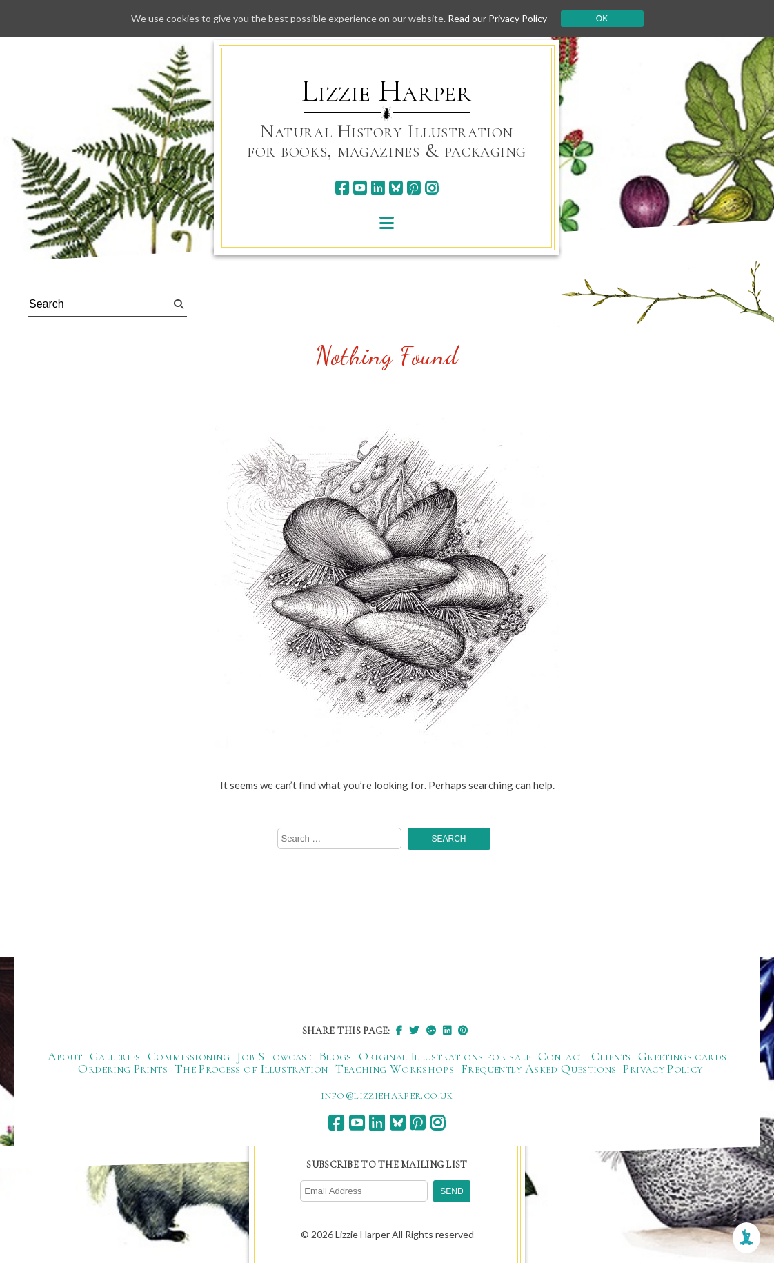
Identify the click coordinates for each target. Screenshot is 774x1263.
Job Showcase (274, 1056)
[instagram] (431, 188)
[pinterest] (413, 188)
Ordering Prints (122, 1068)
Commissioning (189, 1056)
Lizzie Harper (386, 91)
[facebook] (341, 188)
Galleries (115, 1056)
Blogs (335, 1056)
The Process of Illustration (251, 1068)
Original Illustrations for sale (445, 1056)
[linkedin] (377, 188)
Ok (602, 18)
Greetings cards (682, 1056)
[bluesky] (395, 188)
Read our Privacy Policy (497, 18)
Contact (561, 1056)
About (65, 1056)
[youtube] (359, 188)
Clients (611, 1056)
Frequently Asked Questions (538, 1068)
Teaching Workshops (394, 1068)
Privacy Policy (662, 1068)
